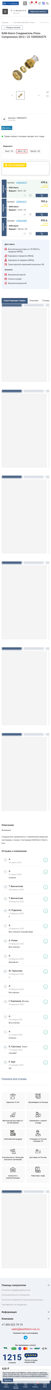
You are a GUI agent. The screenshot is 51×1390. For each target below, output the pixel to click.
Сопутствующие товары (15, 300)
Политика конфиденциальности (16, 1290)
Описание (34, 300)
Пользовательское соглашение (16, 1295)
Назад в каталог (12, 27)
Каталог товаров (15, 1386)
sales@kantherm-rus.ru (25, 1329)
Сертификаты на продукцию (14, 1304)
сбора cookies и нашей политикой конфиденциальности (24, 1376)
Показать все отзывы (14, 1079)
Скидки (25, 1385)
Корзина (36, 1385)
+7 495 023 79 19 (19, 11)
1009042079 (21, 183)
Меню (45, 1385)
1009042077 (21, 202)
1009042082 (21, 221)
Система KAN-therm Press (24, 22)
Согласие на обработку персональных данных (22, 1300)
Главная (6, 1385)
